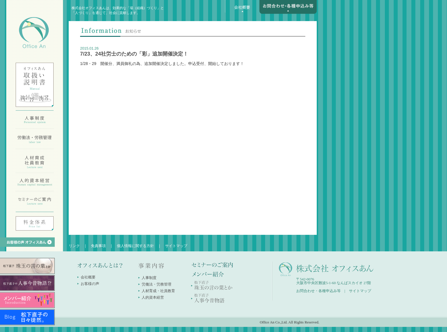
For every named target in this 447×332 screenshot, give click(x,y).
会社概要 (88, 277)
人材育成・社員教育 (158, 291)
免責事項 (98, 246)
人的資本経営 (153, 297)
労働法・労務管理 (156, 284)
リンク (74, 246)
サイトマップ (176, 246)
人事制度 (149, 278)
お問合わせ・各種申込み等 (318, 291)
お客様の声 (90, 284)
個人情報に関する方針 (135, 246)
